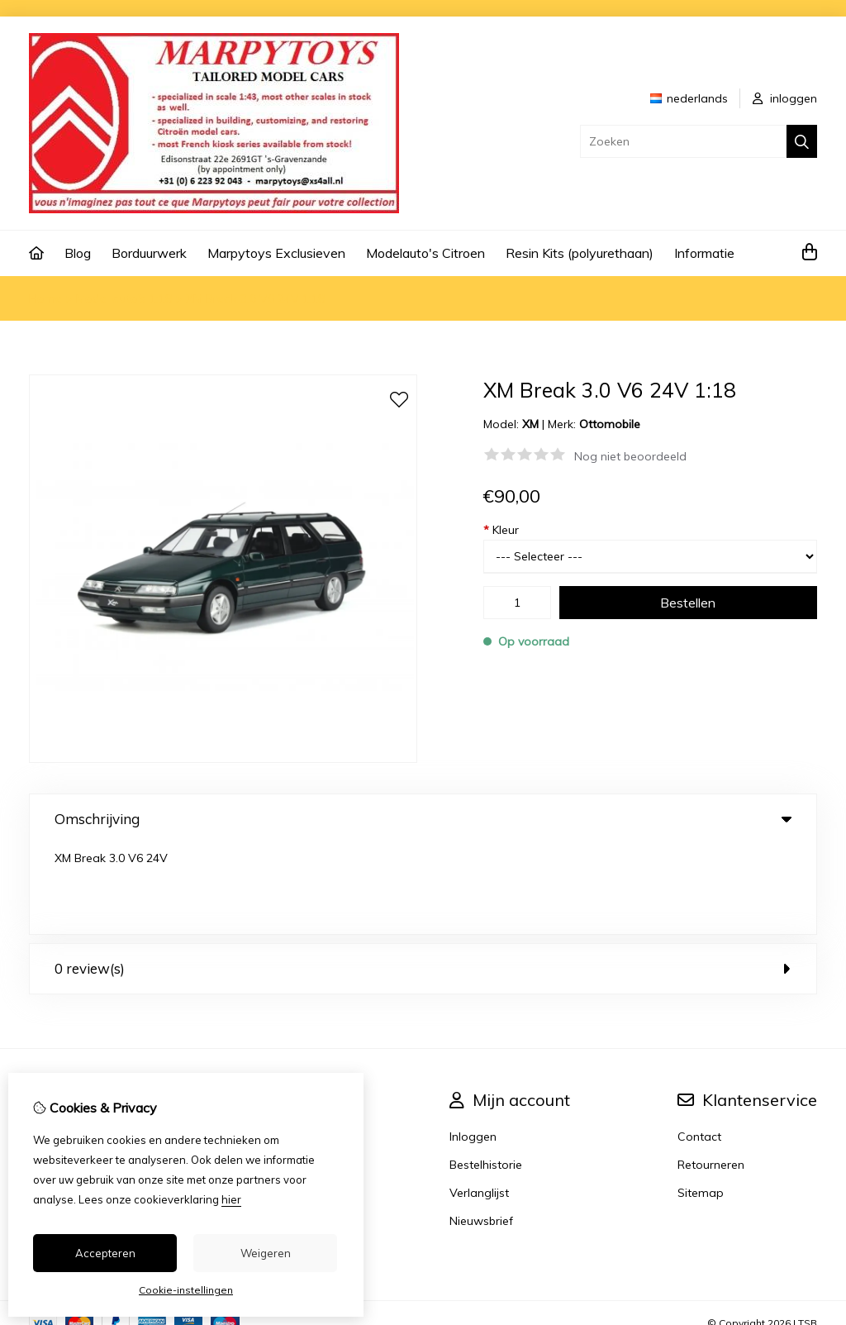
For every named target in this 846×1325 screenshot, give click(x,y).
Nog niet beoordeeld (630, 456)
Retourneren (710, 1074)
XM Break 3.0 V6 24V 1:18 (255, 298)
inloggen (785, 98)
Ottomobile (609, 424)
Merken (286, 1046)
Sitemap (700, 1102)
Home (45, 298)
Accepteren (105, 1253)
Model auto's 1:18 (124, 298)
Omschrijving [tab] (423, 818)
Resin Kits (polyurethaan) (580, 253)
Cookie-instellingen (186, 1290)
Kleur (501, 529)
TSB (807, 1233)
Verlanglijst (479, 1102)
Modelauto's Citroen (425, 253)
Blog (77, 253)
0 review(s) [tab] (423, 878)
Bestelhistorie (485, 1074)
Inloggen (473, 1046)
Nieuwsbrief (481, 1130)
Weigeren (265, 1253)
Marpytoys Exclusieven (276, 253)
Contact (699, 1046)
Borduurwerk (149, 253)
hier (231, 1199)
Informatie (704, 253)
